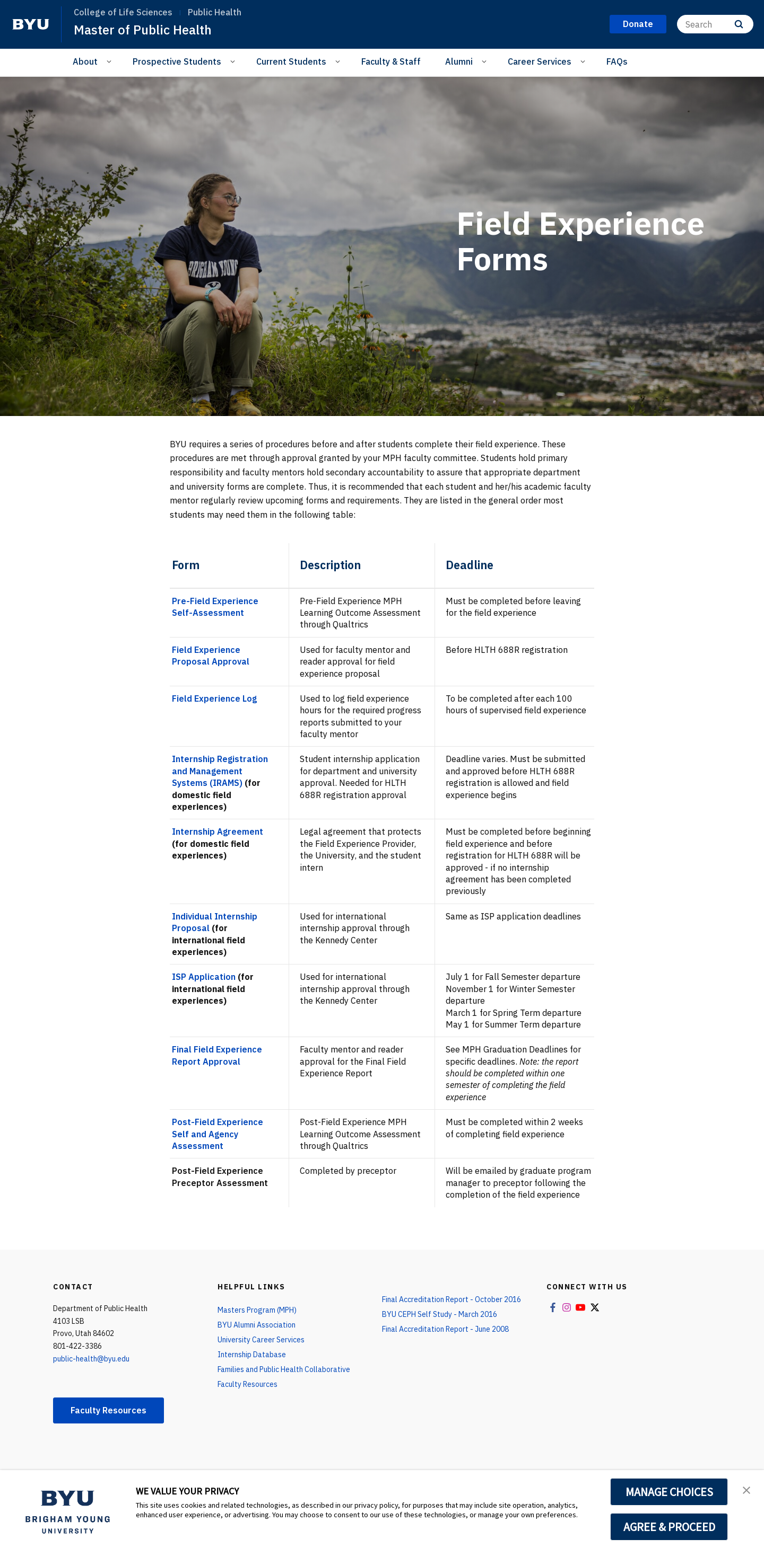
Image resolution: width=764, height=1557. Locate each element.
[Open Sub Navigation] (111, 61)
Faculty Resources (108, 1410)
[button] (746, 1489)
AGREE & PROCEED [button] (669, 1526)
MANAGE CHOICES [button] (669, 1491)
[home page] (30, 24)
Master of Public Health (143, 29)
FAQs (617, 61)
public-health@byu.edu (91, 1359)
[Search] (715, 24)
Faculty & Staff (391, 61)
